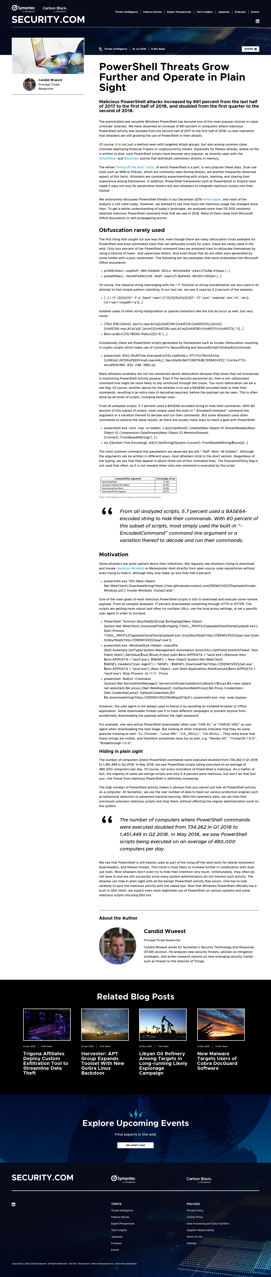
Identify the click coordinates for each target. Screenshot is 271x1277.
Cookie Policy (195, 1217)
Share (250, 49)
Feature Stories (152, 12)
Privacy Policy (195, 1210)
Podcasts (240, 12)
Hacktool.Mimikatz (130, 568)
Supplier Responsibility (200, 1230)
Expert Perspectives (179, 12)
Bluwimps (131, 158)
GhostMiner (108, 158)
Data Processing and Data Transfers (208, 1224)
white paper (212, 199)
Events (255, 12)
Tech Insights (205, 12)
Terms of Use (194, 1237)
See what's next (135, 1145)
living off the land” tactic (135, 167)
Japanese (223, 12)
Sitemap (191, 1243)
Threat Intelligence (126, 12)
